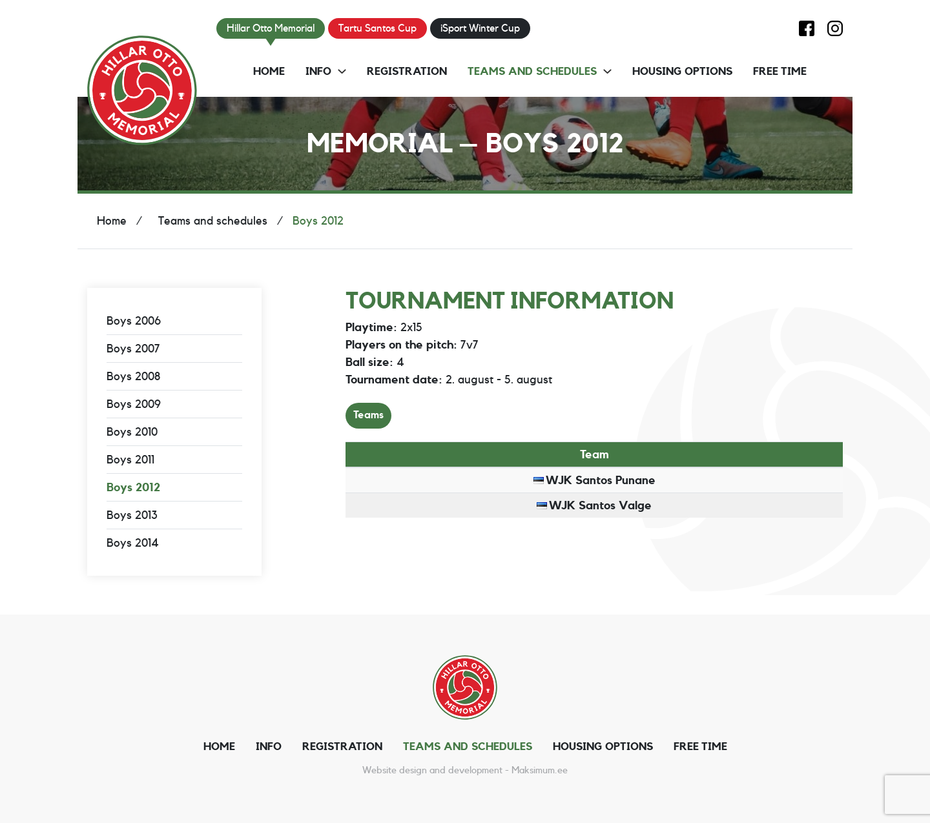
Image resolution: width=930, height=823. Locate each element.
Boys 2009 (134, 404)
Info (318, 71)
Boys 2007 (133, 348)
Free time (780, 71)
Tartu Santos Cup (377, 28)
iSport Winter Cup (480, 28)
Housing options (682, 71)
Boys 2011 (130, 459)
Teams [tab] (368, 415)
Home (269, 71)
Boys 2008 (133, 376)
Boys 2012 (133, 487)
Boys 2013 (132, 515)
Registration (407, 71)
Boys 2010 (132, 432)
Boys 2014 (133, 543)
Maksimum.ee (540, 770)
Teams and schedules (532, 71)
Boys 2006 (134, 321)
